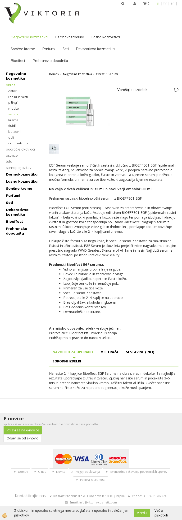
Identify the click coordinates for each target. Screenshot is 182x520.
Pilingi (13, 76)
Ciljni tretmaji (18, 117)
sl (158, 3)
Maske (13, 82)
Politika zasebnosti (92, 453)
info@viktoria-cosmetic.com (98, 476)
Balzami (14, 105)
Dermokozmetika (106, 11)
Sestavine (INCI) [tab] (140, 325)
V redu (142, 513)
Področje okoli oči (20, 123)
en (172, 3)
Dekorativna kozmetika (131, 23)
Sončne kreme (59, 23)
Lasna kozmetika (142, 11)
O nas (42, 445)
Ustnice (12, 129)
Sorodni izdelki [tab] (67, 335)
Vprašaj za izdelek (132, 63)
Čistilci (13, 65)
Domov (54, 48)
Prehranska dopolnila (87, 34)
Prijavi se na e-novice (23, 404)
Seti (102, 23)
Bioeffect (54, 34)
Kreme (13, 94)
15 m (99, 162)
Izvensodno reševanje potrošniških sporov (138, 445)
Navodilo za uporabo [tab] (73, 325)
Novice (60, 445)
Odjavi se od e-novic (22, 412)
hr (165, 3)
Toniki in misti (18, 71)
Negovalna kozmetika (65, 11)
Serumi (13, 88)
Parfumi (85, 23)
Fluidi (12, 99)
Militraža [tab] (109, 325)
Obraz (10, 59)
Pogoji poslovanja (88, 445)
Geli (11, 111)
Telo (9, 135)
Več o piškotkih (161, 512)
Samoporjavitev (19, 141)
